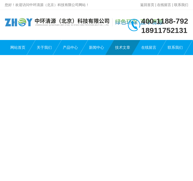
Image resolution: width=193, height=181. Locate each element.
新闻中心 (96, 47)
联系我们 (181, 5)
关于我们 (44, 47)
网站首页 (17, 47)
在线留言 (164, 5)
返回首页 (147, 5)
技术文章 (122, 47)
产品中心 (70, 47)
